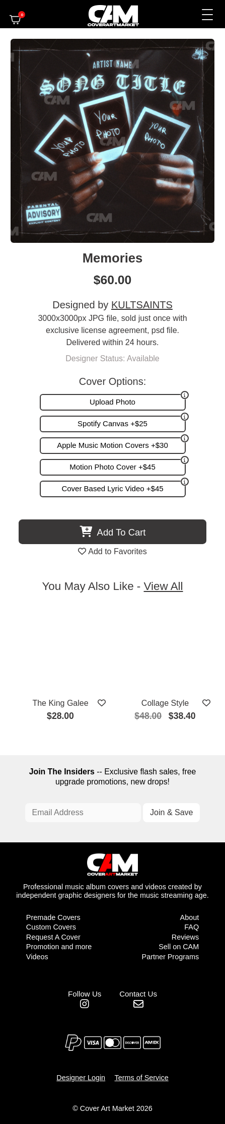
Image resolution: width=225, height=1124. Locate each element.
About (189, 917)
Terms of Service (142, 1078)
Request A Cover (53, 937)
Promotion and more (59, 947)
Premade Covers (53, 917)
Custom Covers (51, 927)
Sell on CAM (179, 947)
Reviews (185, 937)
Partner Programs (170, 957)
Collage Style (165, 703)
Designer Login (80, 1078)
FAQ (191, 927)
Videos (37, 957)
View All (163, 586)
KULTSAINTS (142, 304)
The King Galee (60, 703)
